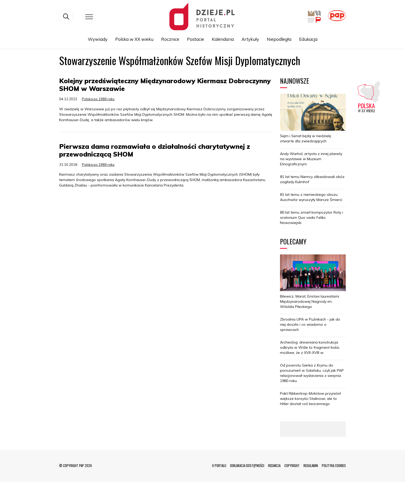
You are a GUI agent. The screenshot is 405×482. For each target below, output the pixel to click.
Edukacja (308, 39)
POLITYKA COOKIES (334, 465)
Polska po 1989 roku (98, 99)
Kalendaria (223, 39)
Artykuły (250, 39)
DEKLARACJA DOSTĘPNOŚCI (247, 465)
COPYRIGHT (292, 465)
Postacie (195, 39)
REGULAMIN (310, 465)
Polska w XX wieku (134, 39)
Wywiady (97, 39)
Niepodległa (279, 39)
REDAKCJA (274, 465)
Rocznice (170, 39)
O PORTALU (219, 465)
